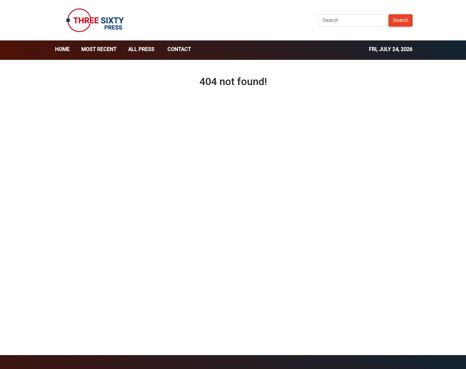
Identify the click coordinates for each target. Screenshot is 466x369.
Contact (179, 49)
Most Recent (98, 49)
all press (141, 49)
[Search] (352, 20)
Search (400, 20)
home (62, 49)
